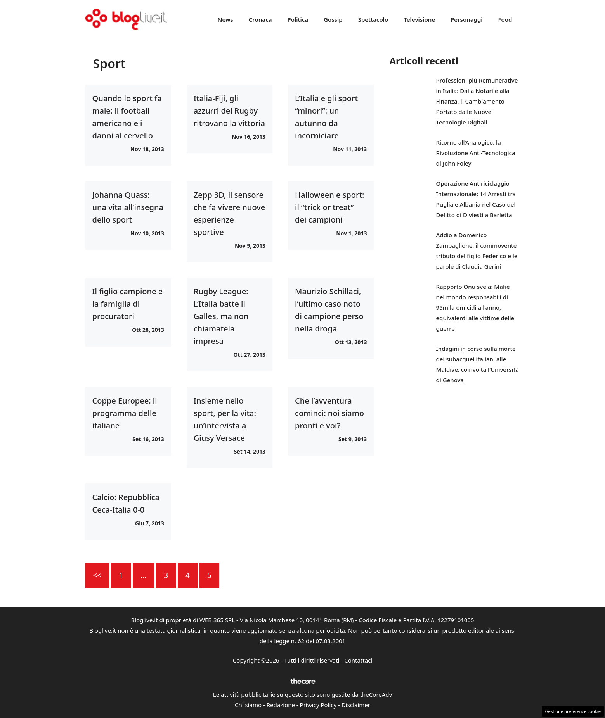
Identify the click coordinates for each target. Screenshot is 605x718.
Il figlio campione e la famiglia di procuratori (127, 303)
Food (505, 19)
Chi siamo (248, 705)
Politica (297, 19)
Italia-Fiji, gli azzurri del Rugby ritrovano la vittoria (229, 110)
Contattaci (358, 660)
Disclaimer (356, 705)
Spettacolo (373, 19)
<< (97, 575)
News (225, 19)
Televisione (419, 19)
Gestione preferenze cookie (573, 711)
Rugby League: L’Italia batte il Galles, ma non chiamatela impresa (221, 316)
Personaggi (467, 19)
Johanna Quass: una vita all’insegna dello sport (127, 207)
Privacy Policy (318, 705)
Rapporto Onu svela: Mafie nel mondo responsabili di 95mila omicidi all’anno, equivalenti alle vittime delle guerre (475, 307)
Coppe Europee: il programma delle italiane (124, 413)
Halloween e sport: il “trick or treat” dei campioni (329, 207)
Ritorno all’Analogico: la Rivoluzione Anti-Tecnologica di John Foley (475, 152)
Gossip (333, 19)
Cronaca (260, 19)
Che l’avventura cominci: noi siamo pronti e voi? (329, 413)
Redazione (281, 705)
